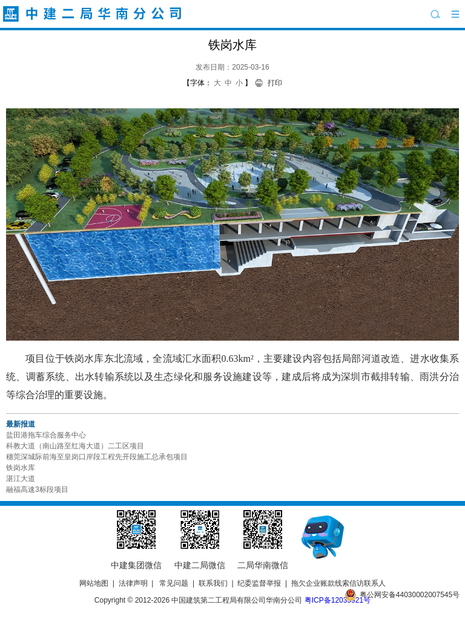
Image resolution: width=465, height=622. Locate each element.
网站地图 (93, 583)
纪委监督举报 (259, 583)
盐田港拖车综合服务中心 (46, 435)
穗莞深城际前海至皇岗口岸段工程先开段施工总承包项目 (97, 457)
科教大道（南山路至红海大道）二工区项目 (75, 446)
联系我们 (213, 583)
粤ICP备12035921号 (338, 600)
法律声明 (133, 583)
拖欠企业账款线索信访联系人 (338, 583)
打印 (275, 83)
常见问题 (173, 583)
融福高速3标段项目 (37, 489)
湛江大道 (20, 478)
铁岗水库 (20, 467)
